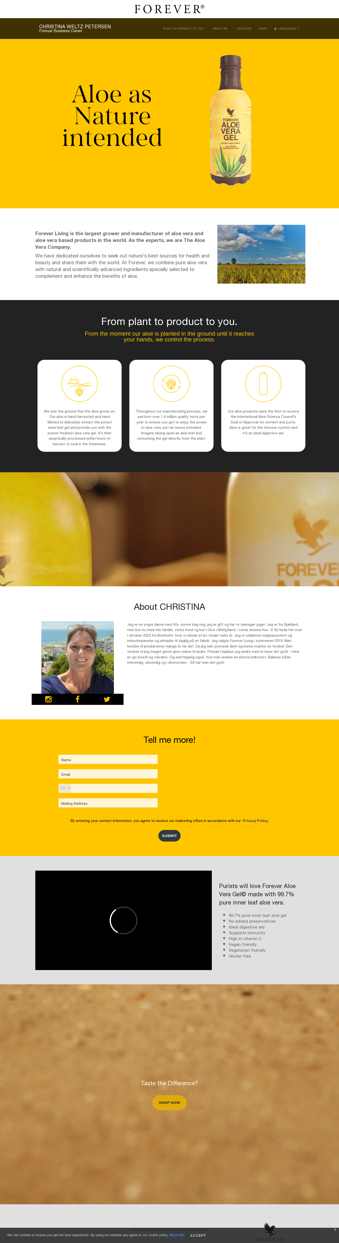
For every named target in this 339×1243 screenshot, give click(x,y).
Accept (198, 1235)
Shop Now (169, 1102)
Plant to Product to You (183, 28)
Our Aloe (244, 28)
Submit (169, 836)
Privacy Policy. (255, 820)
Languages (285, 28)
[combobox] (65, 788)
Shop (263, 28)
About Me (220, 28)
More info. (177, 1235)
